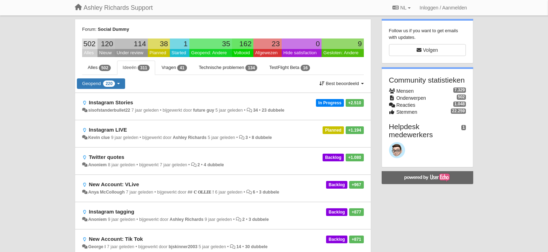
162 (245, 44)
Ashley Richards (190, 137)
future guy (203, 110)
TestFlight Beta (289, 68)
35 (226, 44)
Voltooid (242, 52)
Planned (158, 52)
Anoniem (97, 164)
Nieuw (105, 52)
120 (107, 44)
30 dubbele (256, 246)
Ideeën (136, 68)
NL (401, 7)
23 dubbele (273, 110)
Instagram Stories (111, 102)
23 (276, 44)
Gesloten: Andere (340, 52)
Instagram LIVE (108, 130)
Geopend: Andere (209, 52)
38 (164, 44)
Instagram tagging (111, 212)
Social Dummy (113, 29)
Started (179, 52)
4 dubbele (214, 164)
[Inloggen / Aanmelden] (443, 8)
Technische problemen (228, 68)
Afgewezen (266, 52)
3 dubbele (269, 192)
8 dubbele (262, 137)
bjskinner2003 (183, 246)
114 (140, 44)
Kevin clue (99, 137)
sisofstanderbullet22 (109, 110)
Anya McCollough (106, 192)
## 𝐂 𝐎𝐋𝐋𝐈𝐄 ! (201, 192)
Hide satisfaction (300, 52)
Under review (130, 52)
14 (238, 246)
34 (255, 110)
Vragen (174, 68)
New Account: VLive (114, 184)
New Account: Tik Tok (116, 239)
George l (97, 246)
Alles (89, 52)
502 (89, 44)
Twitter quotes (106, 157)
